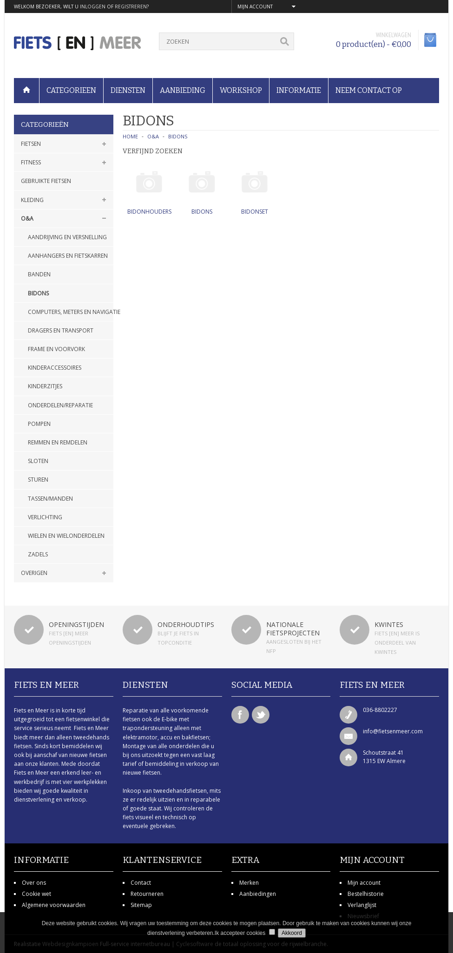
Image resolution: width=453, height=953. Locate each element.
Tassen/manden (50, 499)
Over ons (34, 883)
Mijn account (364, 883)
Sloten (38, 461)
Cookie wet (36, 894)
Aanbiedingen (257, 894)
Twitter (260, 715)
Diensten (128, 90)
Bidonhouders (149, 211)
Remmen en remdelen (57, 442)
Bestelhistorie (366, 894)
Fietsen (31, 144)
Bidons (38, 293)
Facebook (240, 715)
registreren (131, 6)
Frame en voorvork (56, 349)
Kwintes (388, 624)
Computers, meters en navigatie (70, 312)
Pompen (39, 424)
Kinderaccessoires (54, 368)
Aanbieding (182, 90)
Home (130, 136)
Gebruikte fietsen (46, 181)
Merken (249, 883)
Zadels (38, 554)
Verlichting (45, 517)
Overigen (34, 573)
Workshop (241, 90)
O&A (27, 218)
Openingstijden (76, 624)
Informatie (298, 90)
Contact (141, 883)
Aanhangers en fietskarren (68, 256)
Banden (39, 274)
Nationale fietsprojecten (293, 628)
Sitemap (141, 905)
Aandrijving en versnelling (67, 237)
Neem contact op (368, 90)
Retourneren (147, 894)
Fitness (31, 162)
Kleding (32, 200)
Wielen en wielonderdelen (66, 536)
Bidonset (254, 211)
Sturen (38, 479)
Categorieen (71, 90)
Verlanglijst (362, 905)
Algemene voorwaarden (53, 905)
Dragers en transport (60, 330)
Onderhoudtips (186, 624)
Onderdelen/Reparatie (60, 405)
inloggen (92, 6)
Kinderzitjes (45, 386)
